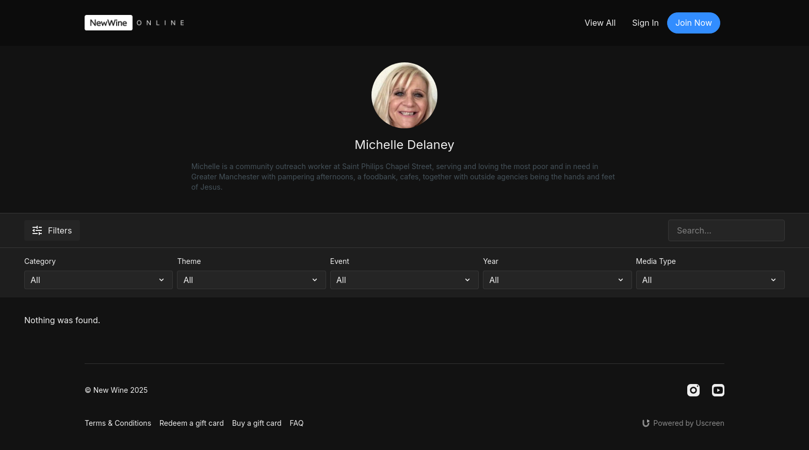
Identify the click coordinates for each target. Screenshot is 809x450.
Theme (189, 261)
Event (339, 261)
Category (40, 261)
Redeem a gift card (191, 423)
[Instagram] (693, 390)
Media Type (656, 261)
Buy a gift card (257, 423)
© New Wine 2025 (116, 390)
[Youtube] (718, 390)
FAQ (297, 423)
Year (490, 261)
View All (600, 23)
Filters (52, 230)
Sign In (645, 23)
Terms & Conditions (118, 423)
